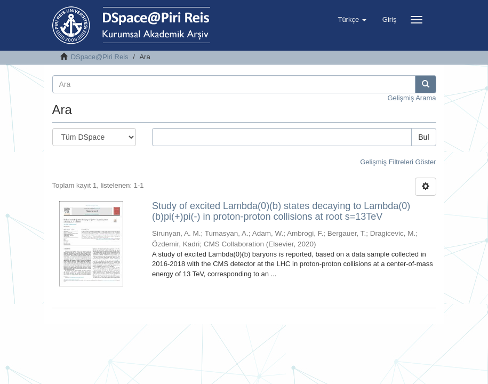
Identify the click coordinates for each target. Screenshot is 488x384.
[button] (352, 19)
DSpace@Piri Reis (100, 57)
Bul (423, 137)
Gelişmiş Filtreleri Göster (398, 162)
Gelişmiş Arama (411, 98)
